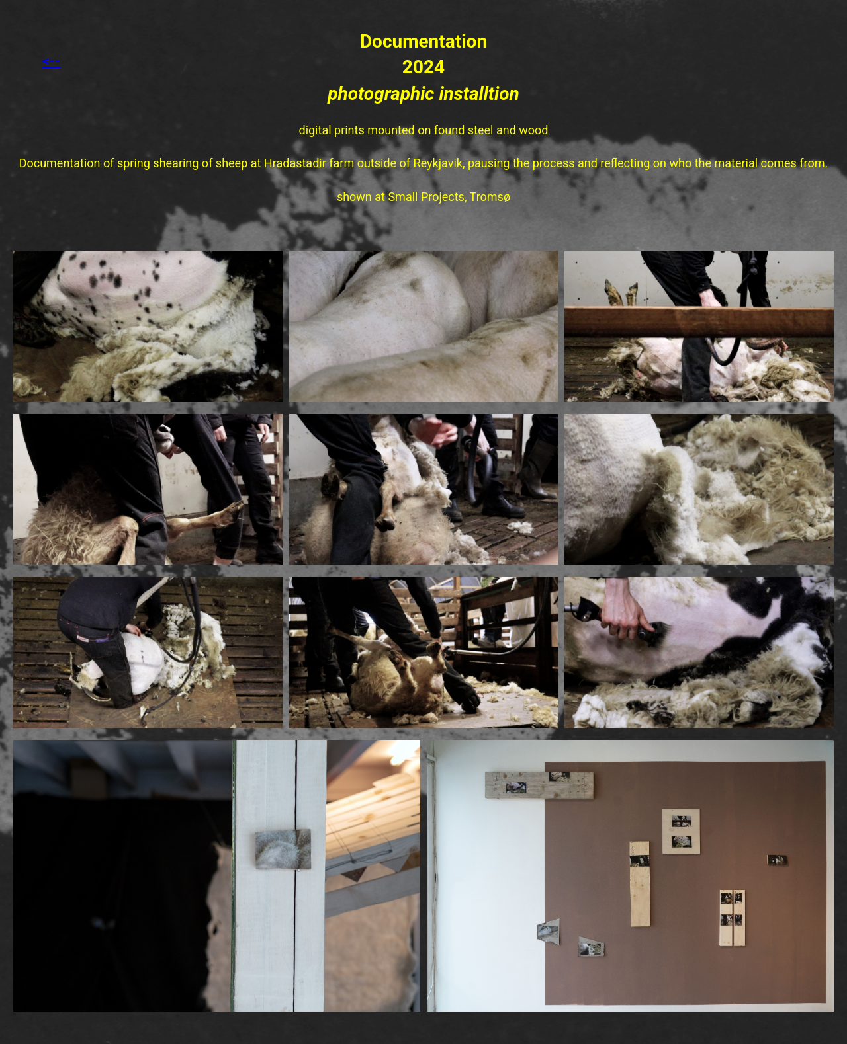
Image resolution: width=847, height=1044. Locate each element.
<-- (51, 61)
